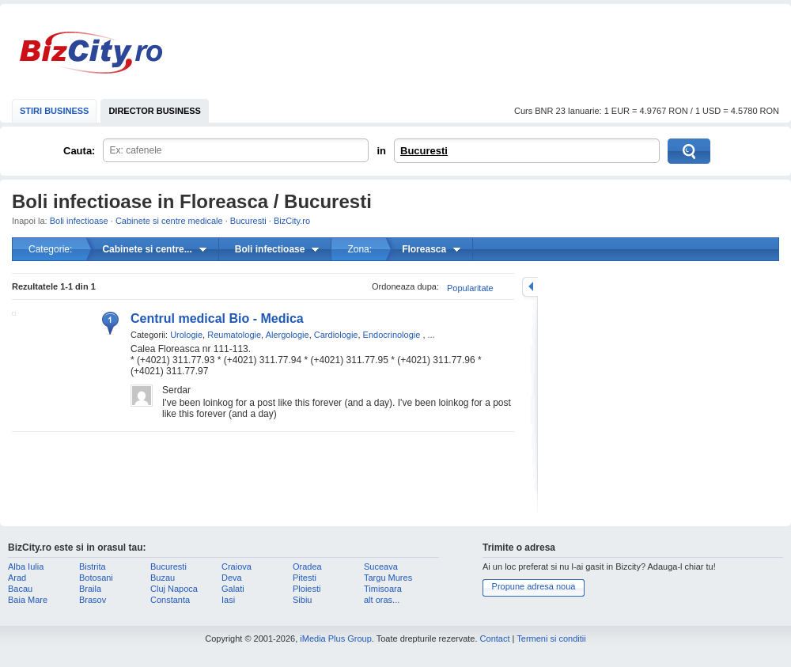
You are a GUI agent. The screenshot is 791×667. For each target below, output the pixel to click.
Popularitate (470, 288)
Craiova (236, 566)
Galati (232, 588)
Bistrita (92, 566)
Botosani (96, 577)
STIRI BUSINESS (54, 111)
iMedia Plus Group (336, 638)
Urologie (186, 334)
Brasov (92, 599)
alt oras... (381, 599)
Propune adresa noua (534, 586)
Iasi (228, 599)
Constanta (170, 599)
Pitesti (304, 577)
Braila (90, 588)
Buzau (162, 577)
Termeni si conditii (551, 638)
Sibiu (302, 599)
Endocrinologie (392, 334)
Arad (17, 577)
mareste (530, 287)
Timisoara (383, 588)
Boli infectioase (79, 220)
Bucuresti (424, 151)
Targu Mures (388, 577)
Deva (231, 577)
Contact (495, 638)
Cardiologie (336, 334)
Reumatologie (234, 334)
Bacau (20, 588)
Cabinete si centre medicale (169, 220)
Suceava (381, 566)
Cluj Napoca (174, 588)
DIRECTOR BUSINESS (154, 111)
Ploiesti (306, 588)
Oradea (307, 566)
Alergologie (287, 334)
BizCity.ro (91, 53)
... (431, 334)
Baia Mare (27, 599)
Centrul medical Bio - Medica (217, 318)
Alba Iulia (26, 566)
